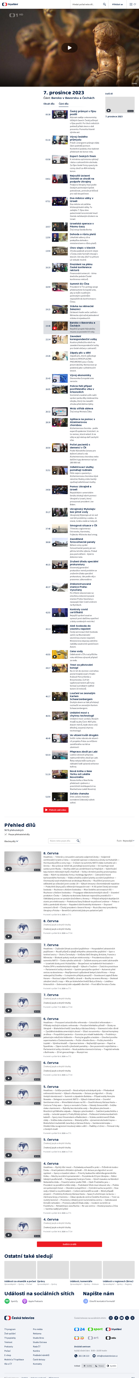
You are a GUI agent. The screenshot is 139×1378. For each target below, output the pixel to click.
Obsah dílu (48, 103)
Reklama (37, 1333)
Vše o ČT (8, 1363)
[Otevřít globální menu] (133, 4)
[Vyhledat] (78, 841)
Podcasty (8, 1346)
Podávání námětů (41, 1355)
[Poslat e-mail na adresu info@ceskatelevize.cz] (105, 1355)
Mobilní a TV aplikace (14, 1359)
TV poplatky (10, 1337)
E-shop (7, 1355)
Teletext (8, 1342)
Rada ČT (37, 1346)
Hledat (104, 5)
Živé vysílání (9, 1333)
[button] (69, 48)
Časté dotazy (39, 1359)
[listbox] (100, 1366)
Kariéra (36, 1350)
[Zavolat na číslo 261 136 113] (81, 1355)
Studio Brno (38, 1337)
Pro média (37, 1329)
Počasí (7, 1350)
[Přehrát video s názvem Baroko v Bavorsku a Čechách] (69, 48)
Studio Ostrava (40, 1342)
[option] (88, 1366)
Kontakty (37, 1363)
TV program (9, 1329)
